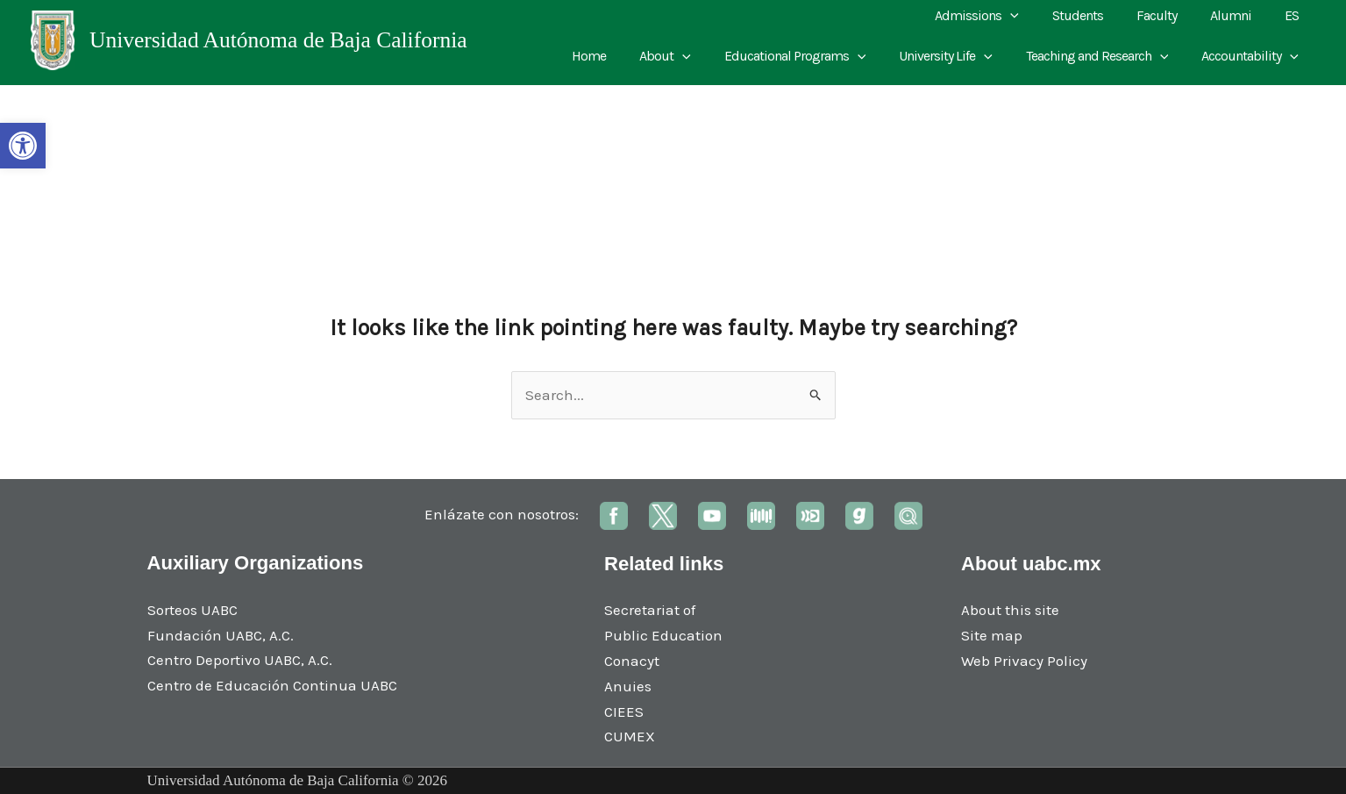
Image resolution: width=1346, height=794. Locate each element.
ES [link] (1294, 15)
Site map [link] (991, 635)
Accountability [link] (1252, 56)
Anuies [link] (628, 686)
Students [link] (1096, 15)
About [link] (689, 56)
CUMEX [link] (629, 736)
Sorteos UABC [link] (192, 610)
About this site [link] (1010, 610)
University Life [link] (959, 56)
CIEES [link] (624, 711)
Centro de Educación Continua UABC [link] (272, 685)
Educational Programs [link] (814, 56)
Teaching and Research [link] (1105, 56)
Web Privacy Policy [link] (1024, 660)
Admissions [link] (1000, 15)
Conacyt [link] (631, 660)
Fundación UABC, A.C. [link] (220, 635)
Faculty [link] (1170, 15)
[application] (1034, 15)
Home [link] (618, 55)
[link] (23, 145)
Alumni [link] (1238, 15)
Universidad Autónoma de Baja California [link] (278, 40)
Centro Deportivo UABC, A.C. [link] (239, 660)
